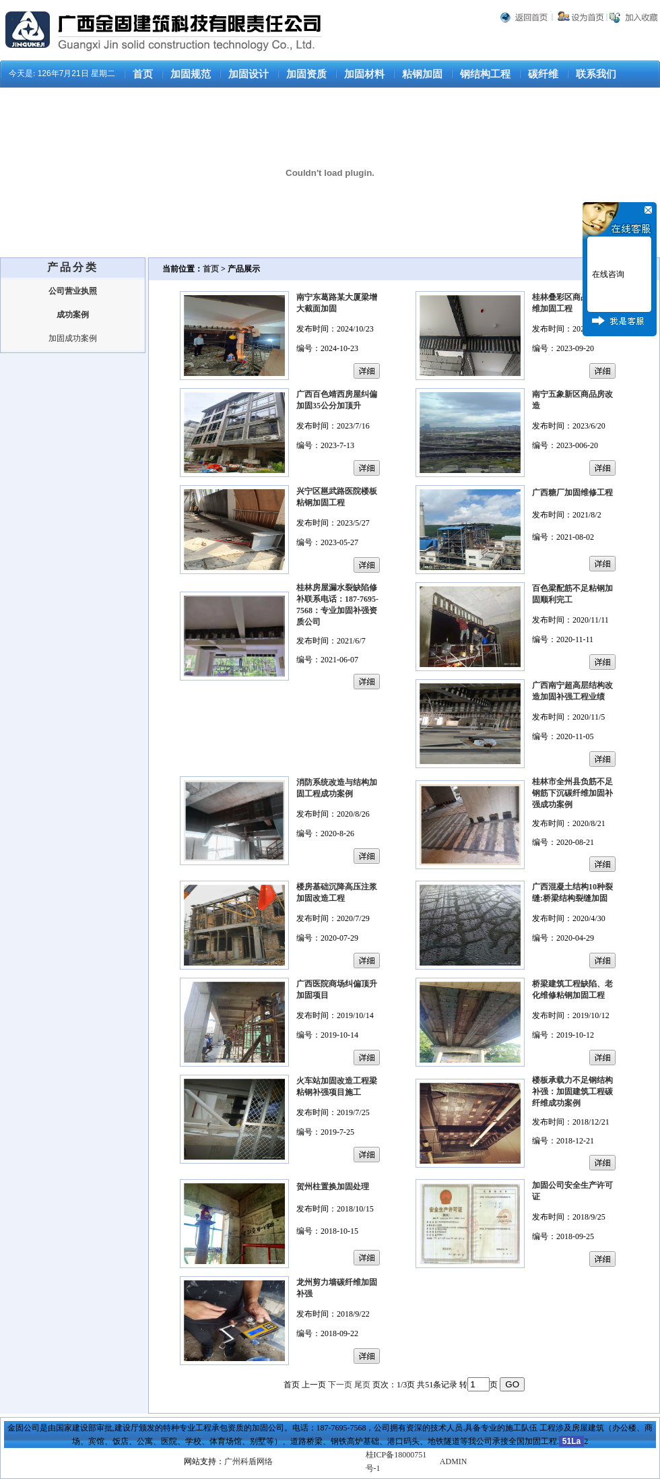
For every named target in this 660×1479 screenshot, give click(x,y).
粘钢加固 (422, 74)
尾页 (362, 1384)
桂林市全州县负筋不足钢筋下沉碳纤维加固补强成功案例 (572, 793)
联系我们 (596, 74)
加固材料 (364, 74)
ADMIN (453, 1461)
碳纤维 (543, 74)
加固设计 (248, 74)
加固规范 (190, 74)
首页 (143, 74)
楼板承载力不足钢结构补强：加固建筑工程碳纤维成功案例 (572, 1091)
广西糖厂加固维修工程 (572, 492)
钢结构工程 (485, 74)
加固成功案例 (72, 338)
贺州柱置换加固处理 (332, 1186)
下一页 (340, 1384)
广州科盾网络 (248, 1461)
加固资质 (306, 74)
